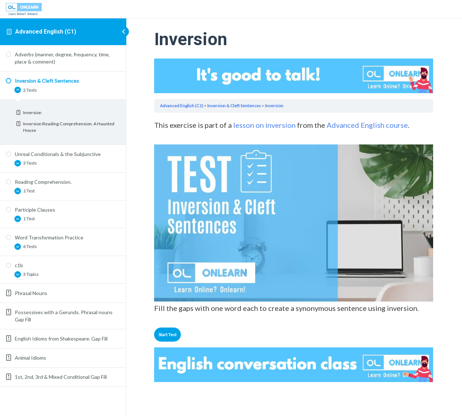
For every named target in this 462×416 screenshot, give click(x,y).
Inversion (275, 105)
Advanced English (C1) (45, 31)
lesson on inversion (265, 125)
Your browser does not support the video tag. (294, 75)
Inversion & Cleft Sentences (235, 105)
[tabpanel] (294, 216)
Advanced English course (367, 125)
